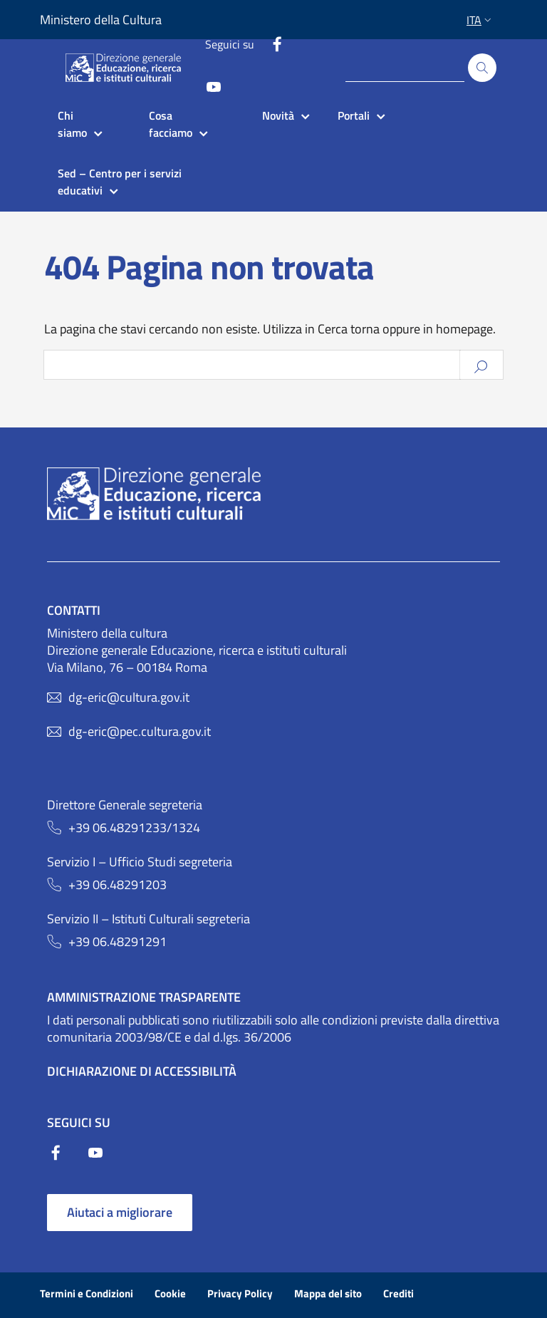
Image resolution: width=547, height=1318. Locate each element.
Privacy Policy (240, 1293)
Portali (354, 115)
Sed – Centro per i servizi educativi (121, 182)
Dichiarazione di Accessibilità (141, 1071)
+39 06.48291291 (117, 941)
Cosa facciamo (170, 124)
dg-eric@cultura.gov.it (128, 697)
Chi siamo (72, 124)
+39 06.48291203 (117, 884)
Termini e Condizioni (86, 1293)
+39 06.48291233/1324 (134, 827)
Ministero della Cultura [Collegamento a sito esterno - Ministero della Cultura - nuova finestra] (101, 19)
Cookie (170, 1293)
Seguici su (229, 44)
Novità (278, 115)
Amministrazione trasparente (144, 997)
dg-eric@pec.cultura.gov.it (139, 731)
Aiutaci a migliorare (119, 1212)
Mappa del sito (328, 1293)
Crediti (398, 1293)
